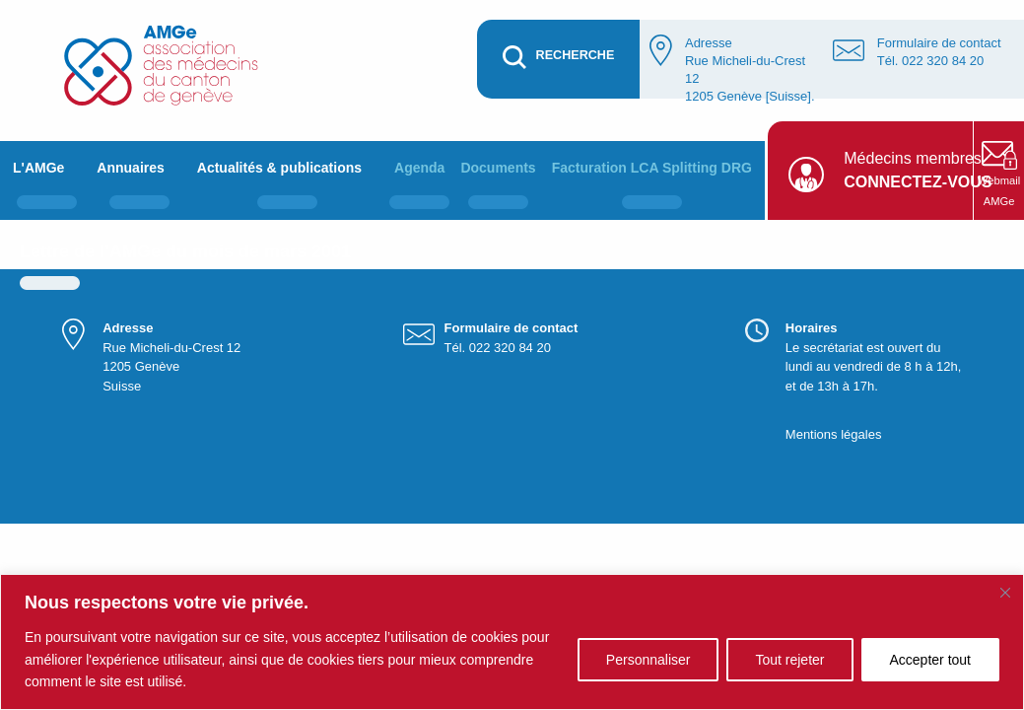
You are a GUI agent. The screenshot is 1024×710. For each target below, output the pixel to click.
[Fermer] (1005, 593)
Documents (497, 168)
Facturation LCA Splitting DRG (652, 168)
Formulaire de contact (939, 43)
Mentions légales (833, 434)
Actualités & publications (279, 168)
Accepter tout (931, 660)
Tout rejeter (789, 660)
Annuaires (130, 168)
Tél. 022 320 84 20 (930, 60)
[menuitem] (47, 180)
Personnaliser (648, 660)
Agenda (419, 168)
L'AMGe (38, 168)
